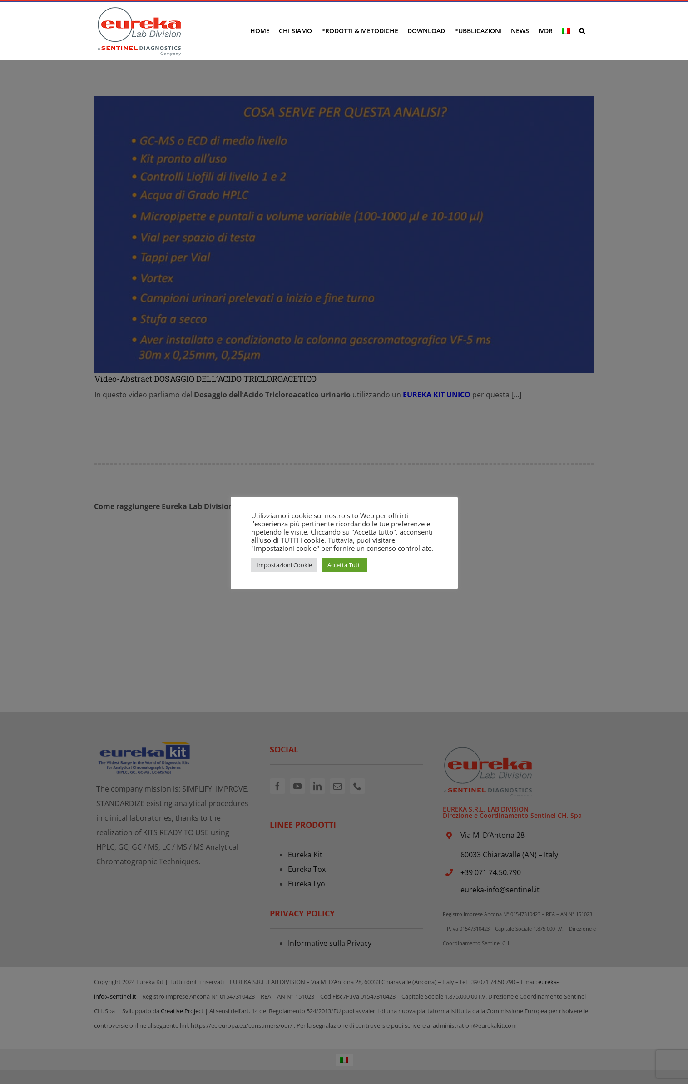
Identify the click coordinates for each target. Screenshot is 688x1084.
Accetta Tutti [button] (344, 565)
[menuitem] (566, 30)
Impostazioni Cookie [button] (284, 565)
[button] (582, 30)
